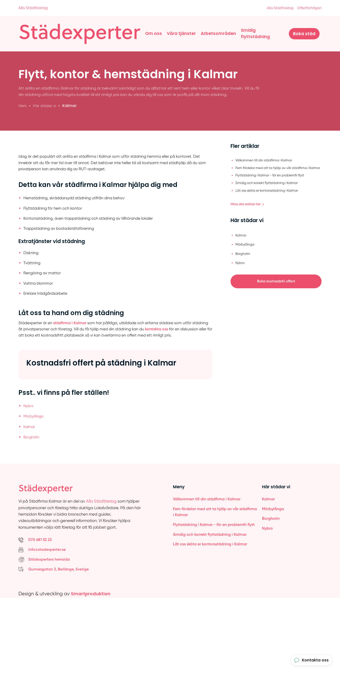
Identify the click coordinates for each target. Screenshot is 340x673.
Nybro (28, 479)
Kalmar (29, 499)
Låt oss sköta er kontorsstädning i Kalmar (210, 618)
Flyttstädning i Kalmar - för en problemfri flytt (214, 598)
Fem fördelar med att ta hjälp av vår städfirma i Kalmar (215, 585)
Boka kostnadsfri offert (276, 281)
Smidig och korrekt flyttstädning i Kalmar (210, 608)
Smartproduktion (92, 666)
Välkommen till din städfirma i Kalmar (206, 571)
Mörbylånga (34, 489)
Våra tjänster (181, 33)
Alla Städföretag (33, 7)
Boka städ (304, 33)
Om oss (153, 33)
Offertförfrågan (308, 8)
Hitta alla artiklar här (249, 204)
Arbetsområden (218, 33)
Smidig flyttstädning (255, 33)
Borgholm (32, 509)
